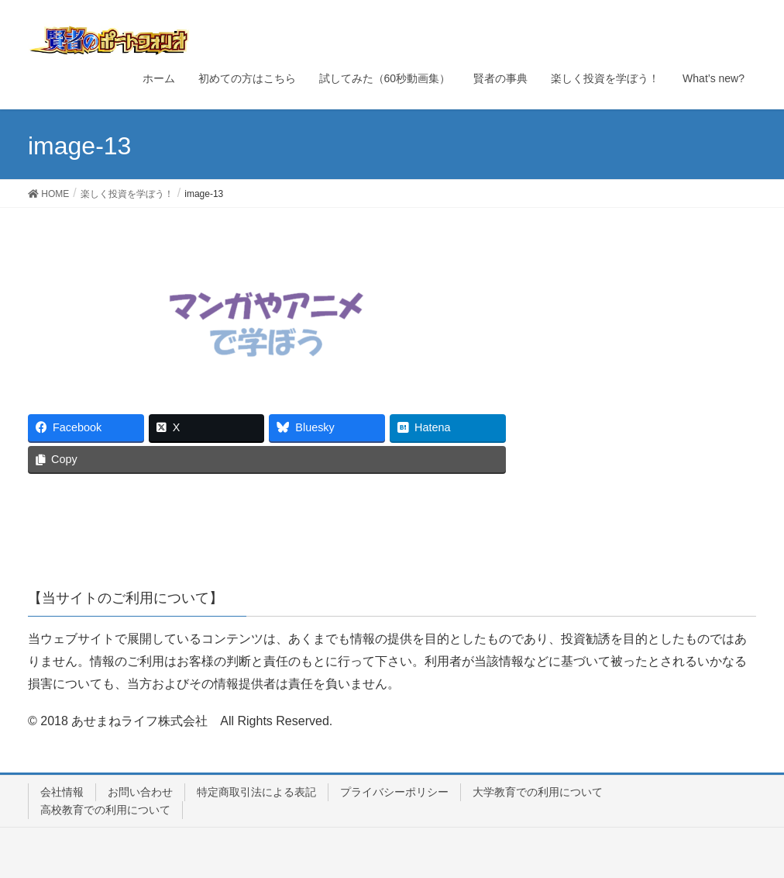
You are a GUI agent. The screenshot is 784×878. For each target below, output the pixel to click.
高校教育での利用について (105, 810)
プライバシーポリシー (394, 792)
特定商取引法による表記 (256, 792)
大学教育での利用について (538, 792)
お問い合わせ (140, 792)
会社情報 (62, 792)
